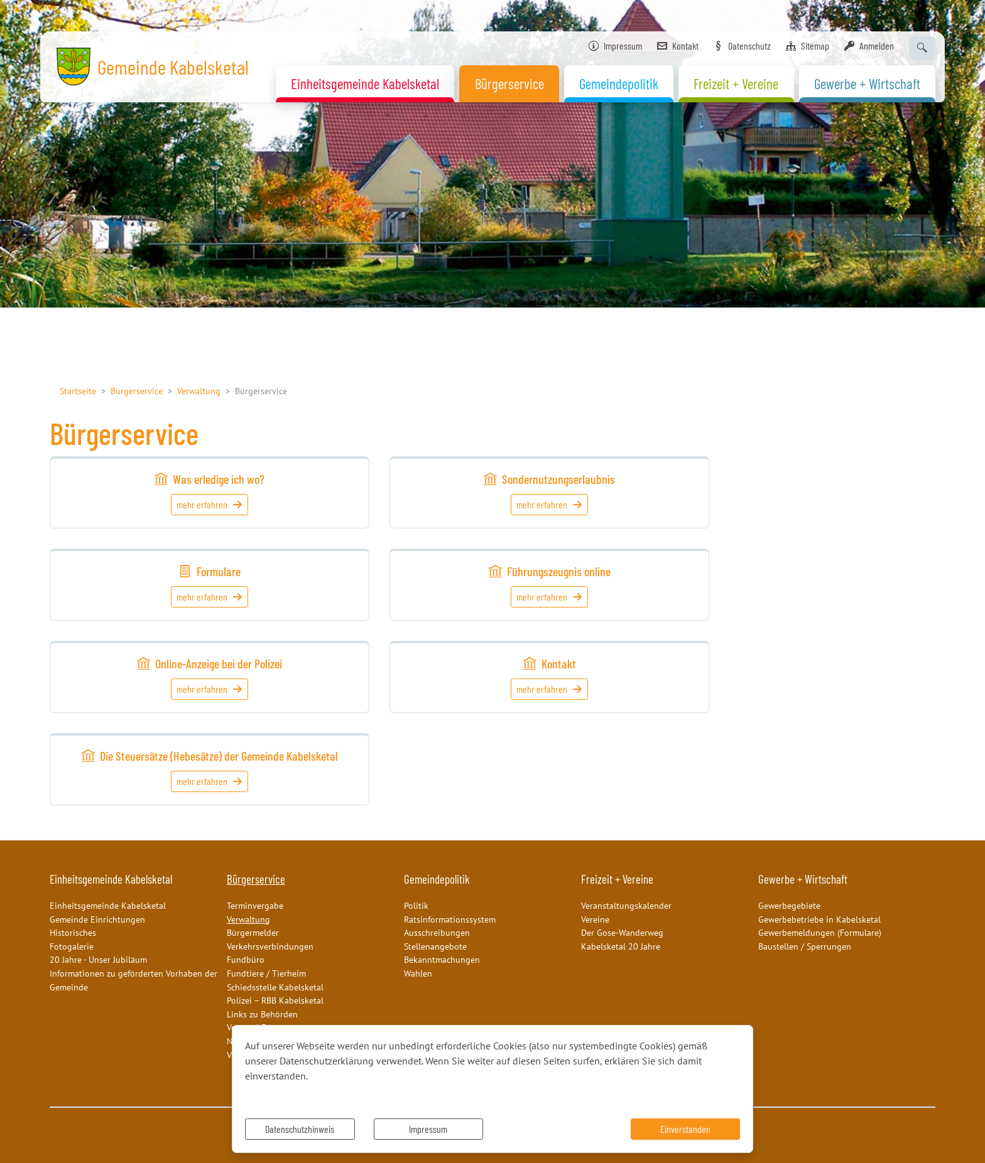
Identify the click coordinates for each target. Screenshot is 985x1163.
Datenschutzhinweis (299, 1129)
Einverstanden (685, 1129)
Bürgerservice (137, 391)
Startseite (78, 391)
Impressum (428, 1129)
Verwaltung (198, 391)
